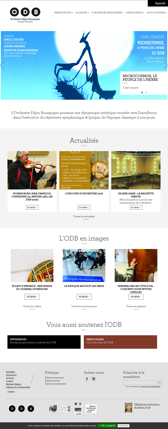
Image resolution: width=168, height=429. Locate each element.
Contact (9, 381)
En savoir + (32, 207)
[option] (84, 65)
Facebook (87, 379)
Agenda (160, 3)
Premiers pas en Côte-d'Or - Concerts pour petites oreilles (136, 289)
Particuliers (95, 339)
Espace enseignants (55, 383)
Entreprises (18, 339)
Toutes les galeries (136, 306)
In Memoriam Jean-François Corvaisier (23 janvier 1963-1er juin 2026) (32, 196)
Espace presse (52, 380)
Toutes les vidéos (32, 306)
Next (165, 65)
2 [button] (146, 92)
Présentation (63, 12)
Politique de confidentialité (18, 387)
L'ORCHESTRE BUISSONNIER (108, 12)
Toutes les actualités (84, 216)
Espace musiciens (54, 377)
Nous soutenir (157, 12)
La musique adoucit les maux (84, 286)
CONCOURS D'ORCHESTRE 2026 (84, 193)
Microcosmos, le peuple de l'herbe (140, 78)
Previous (2, 65)
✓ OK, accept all (107, 425)
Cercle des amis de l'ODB (99, 342)
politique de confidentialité (150, 386)
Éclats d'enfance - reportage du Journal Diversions (32, 287)
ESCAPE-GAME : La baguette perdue (136, 195)
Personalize (123, 426)
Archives (10, 378)
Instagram (94, 379)
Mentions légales (13, 384)
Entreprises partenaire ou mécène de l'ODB (33, 342)
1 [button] (142, 92)
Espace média (135, 12)
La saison (82, 12)
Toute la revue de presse (84, 306)
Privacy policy (136, 426)
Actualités (10, 372)
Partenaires (11, 375)
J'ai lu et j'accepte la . (141, 387)
